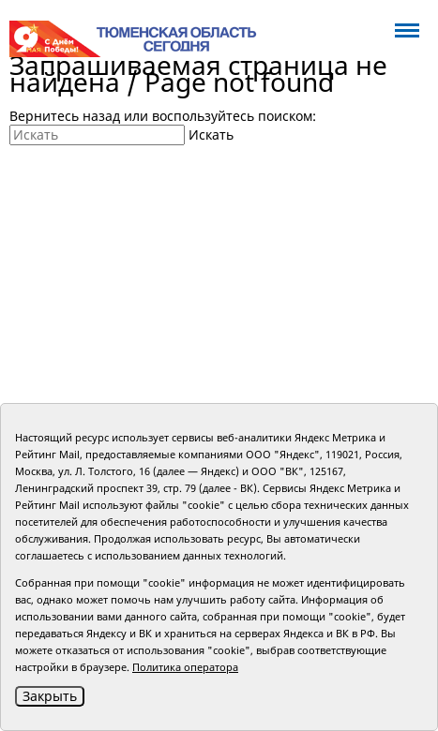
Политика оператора (185, 667)
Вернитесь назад (64, 116)
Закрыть (50, 696)
